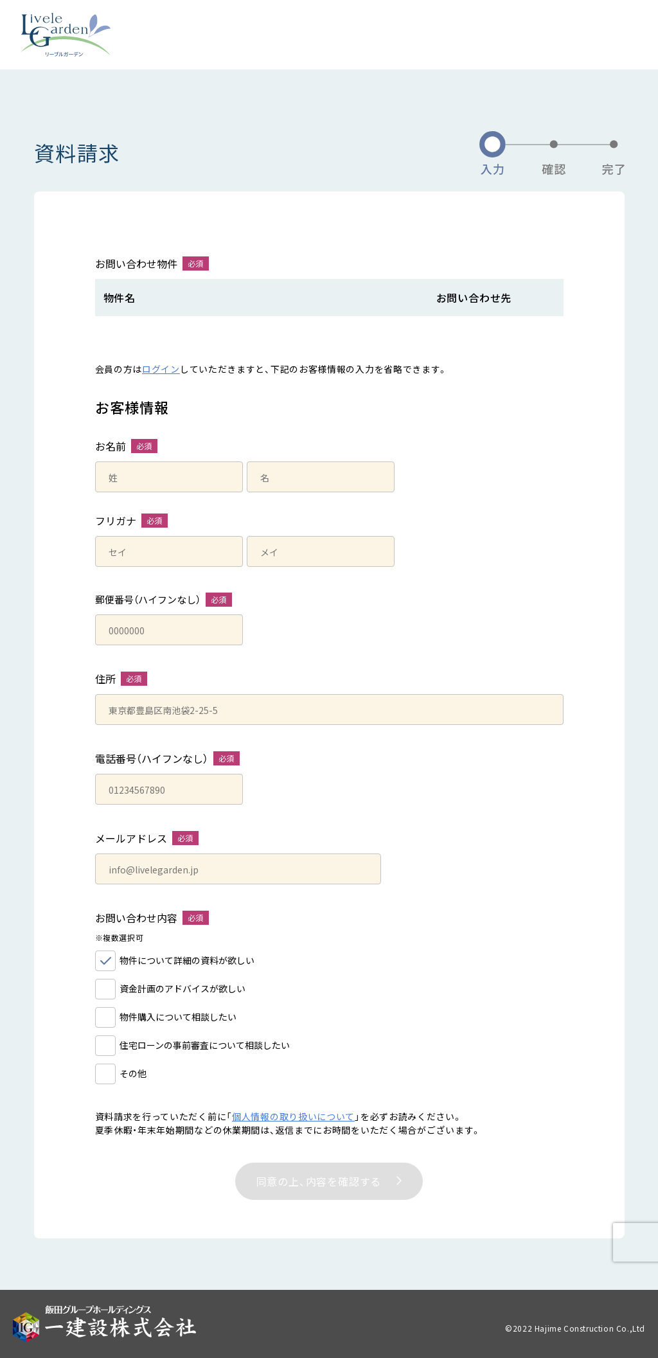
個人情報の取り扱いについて (293, 1116)
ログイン (161, 368)
